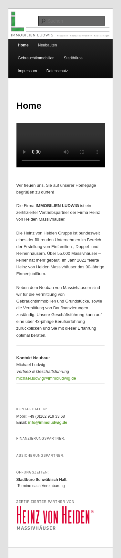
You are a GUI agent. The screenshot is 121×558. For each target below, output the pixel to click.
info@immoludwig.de (47, 422)
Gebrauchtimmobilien (36, 58)
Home (23, 45)
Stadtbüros (73, 58)
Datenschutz (57, 71)
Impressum (27, 71)
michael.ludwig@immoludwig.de (46, 378)
